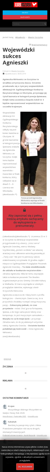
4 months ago (33, 416)
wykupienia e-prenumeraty (26, 224)
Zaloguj (25, 12)
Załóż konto (25, 17)
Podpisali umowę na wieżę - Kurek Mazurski (19, 435)
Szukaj (45, 24)
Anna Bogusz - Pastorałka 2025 (14, 416)
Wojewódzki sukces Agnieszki (19, 56)
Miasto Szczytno (18, 71)
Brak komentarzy (39, 44)
